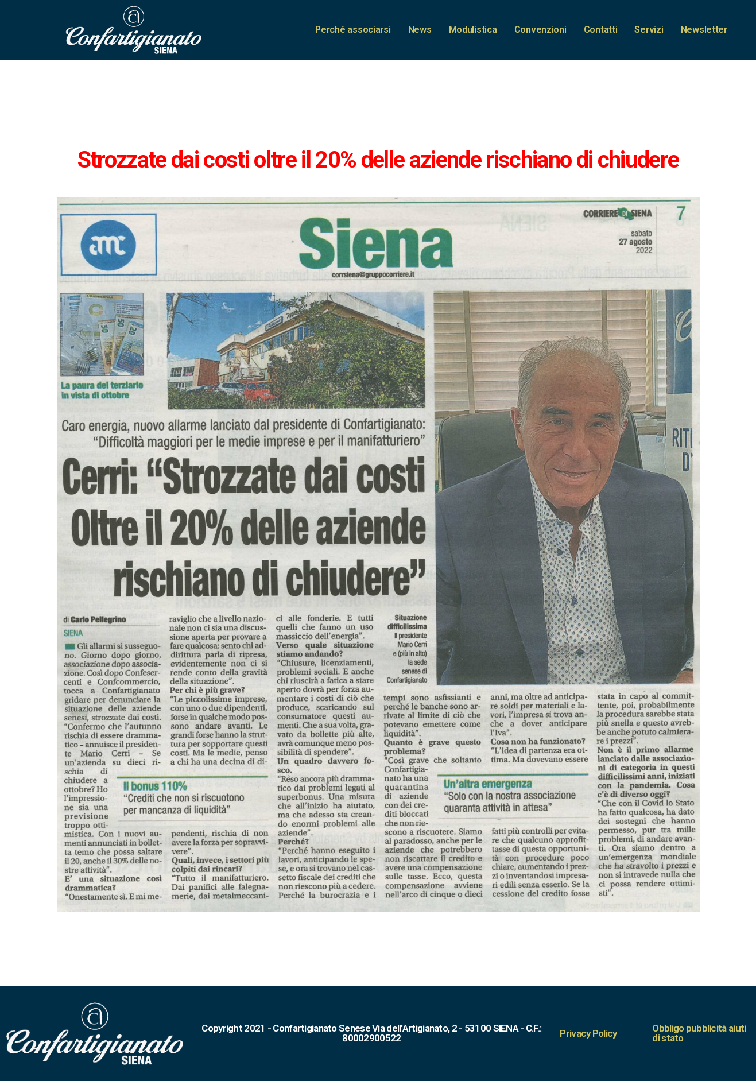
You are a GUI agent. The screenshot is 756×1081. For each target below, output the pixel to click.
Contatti (601, 29)
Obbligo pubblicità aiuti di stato (699, 1033)
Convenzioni (540, 29)
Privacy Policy (588, 1033)
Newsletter (704, 29)
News (420, 29)
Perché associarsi (352, 29)
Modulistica (473, 29)
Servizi (648, 29)
